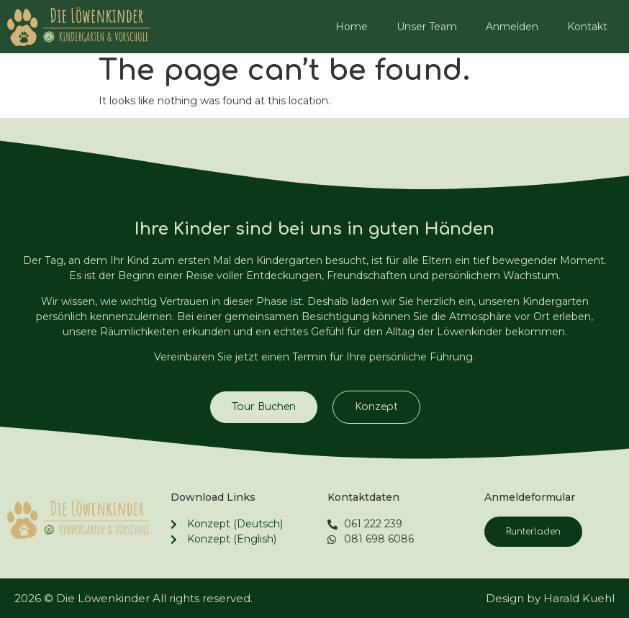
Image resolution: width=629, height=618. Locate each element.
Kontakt (587, 26)
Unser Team (427, 26)
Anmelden (512, 26)
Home (351, 26)
